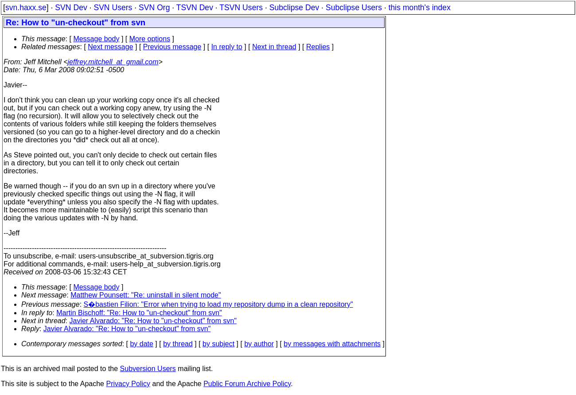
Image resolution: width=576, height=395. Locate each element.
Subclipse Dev (294, 7)
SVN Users (112, 7)
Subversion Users (148, 368)
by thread (178, 344)
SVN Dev (71, 7)
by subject (218, 344)
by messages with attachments (332, 344)
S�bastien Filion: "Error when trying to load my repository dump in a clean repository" (218, 304)
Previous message (172, 47)
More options (150, 39)
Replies (318, 47)
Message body (96, 39)
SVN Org (154, 7)
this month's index (420, 7)
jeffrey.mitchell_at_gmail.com (112, 62)
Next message (110, 47)
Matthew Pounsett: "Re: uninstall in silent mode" (145, 295)
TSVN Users (241, 7)
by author (259, 344)
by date (141, 344)
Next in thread (274, 47)
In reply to (226, 47)
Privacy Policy (128, 383)
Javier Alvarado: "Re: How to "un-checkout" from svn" (153, 321)
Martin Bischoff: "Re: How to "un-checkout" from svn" (139, 313)
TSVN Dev (194, 7)
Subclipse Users (354, 7)
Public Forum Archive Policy (247, 383)
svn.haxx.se (26, 7)
